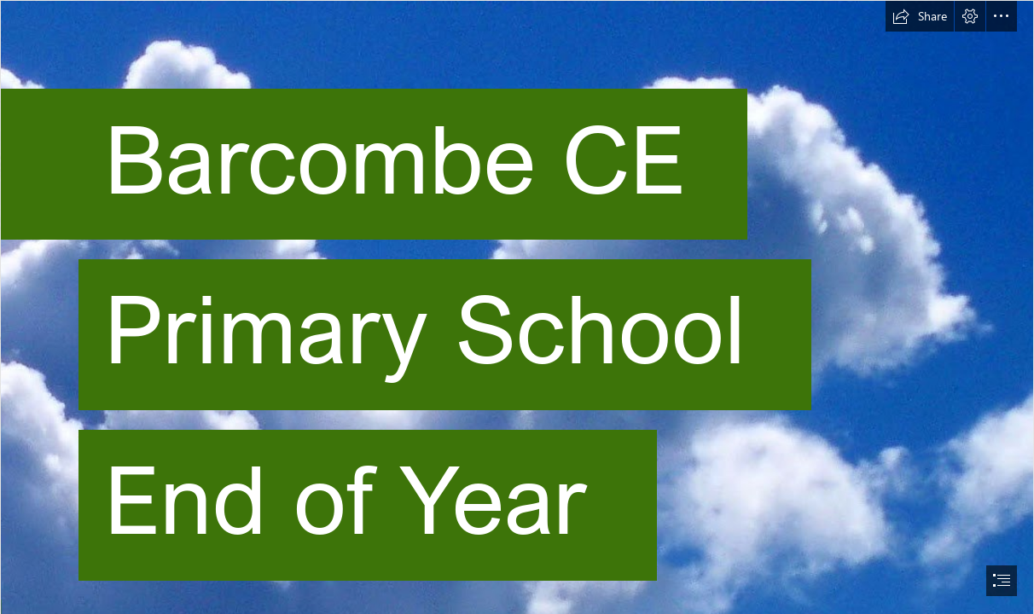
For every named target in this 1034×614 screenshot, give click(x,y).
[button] (920, 16)
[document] (517, 307)
